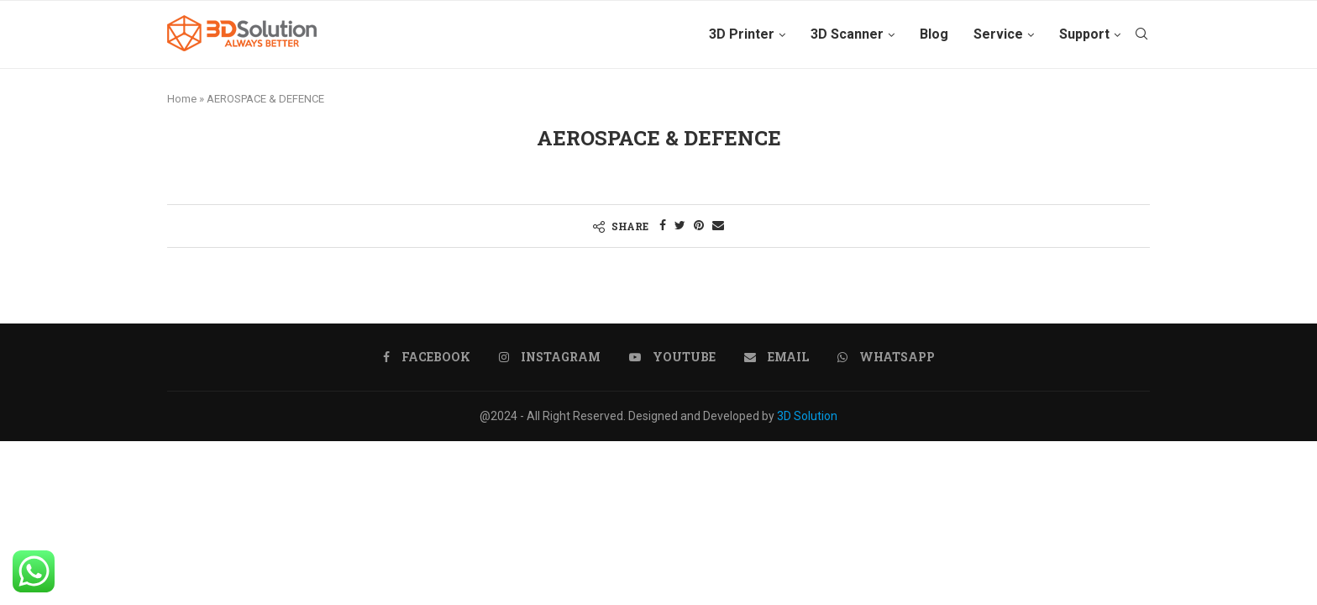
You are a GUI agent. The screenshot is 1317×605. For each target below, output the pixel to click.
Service (998, 34)
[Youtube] (672, 357)
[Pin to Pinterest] (699, 225)
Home (182, 98)
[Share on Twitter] (679, 225)
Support (1084, 34)
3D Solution (807, 416)
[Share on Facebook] (662, 225)
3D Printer (741, 34)
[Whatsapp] (886, 357)
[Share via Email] (718, 225)
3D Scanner (847, 34)
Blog (934, 34)
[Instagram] (550, 357)
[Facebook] (426, 357)
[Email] (776, 357)
